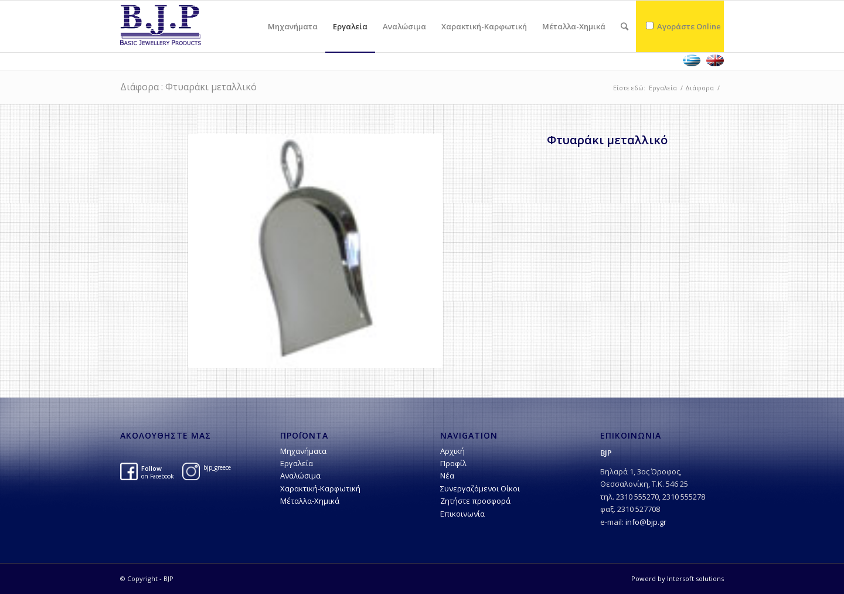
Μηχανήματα (303, 451)
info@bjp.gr (645, 522)
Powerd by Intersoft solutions (677, 578)
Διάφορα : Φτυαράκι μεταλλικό (188, 86)
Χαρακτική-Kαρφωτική (320, 488)
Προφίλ (453, 463)
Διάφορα (699, 87)
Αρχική (452, 451)
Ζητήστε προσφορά (475, 500)
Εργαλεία (663, 87)
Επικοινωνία (462, 513)
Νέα (447, 475)
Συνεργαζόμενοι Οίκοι (480, 488)
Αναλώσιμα (300, 475)
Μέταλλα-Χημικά (309, 500)
